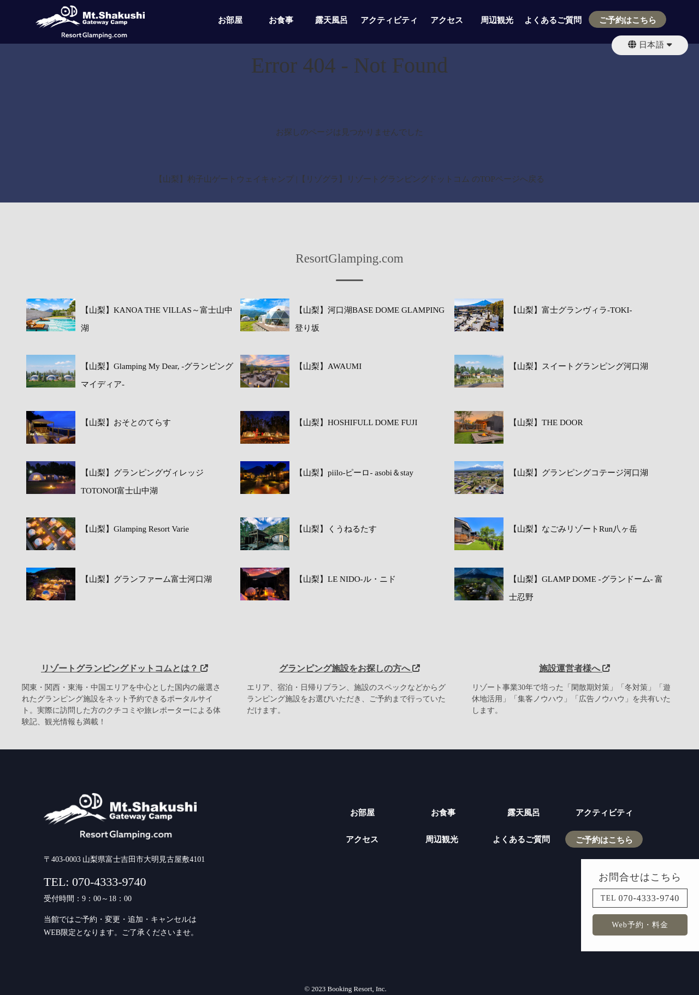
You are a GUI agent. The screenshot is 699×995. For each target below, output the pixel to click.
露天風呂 (331, 20)
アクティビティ (389, 20)
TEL (609, 898)
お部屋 (230, 20)
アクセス (446, 20)
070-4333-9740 (649, 898)
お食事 (281, 20)
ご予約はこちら (627, 20)
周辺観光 (497, 20)
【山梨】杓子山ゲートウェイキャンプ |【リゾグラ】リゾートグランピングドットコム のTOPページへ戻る (349, 179)
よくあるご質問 (553, 20)
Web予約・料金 (640, 925)
